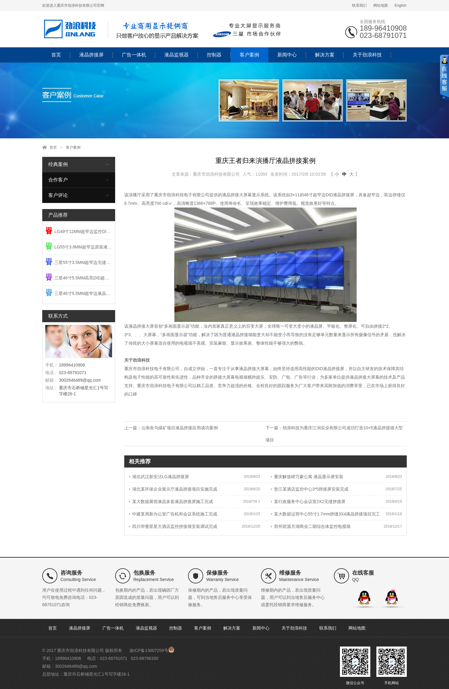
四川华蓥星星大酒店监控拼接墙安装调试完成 (173, 526)
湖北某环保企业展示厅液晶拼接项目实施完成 (173, 489)
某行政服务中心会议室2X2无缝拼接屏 (308, 501)
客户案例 (249, 54)
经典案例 (58, 164)
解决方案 (324, 54)
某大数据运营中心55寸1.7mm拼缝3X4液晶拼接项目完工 (325, 514)
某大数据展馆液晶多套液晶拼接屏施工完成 (171, 501)
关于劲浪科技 (367, 54)
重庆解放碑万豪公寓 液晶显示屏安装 (307, 476)
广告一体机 (134, 54)
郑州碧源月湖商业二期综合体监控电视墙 (311, 526)
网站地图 (380, 5)
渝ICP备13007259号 (148, 650)
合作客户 (58, 179)
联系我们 (359, 5)
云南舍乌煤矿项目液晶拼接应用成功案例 (179, 427)
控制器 (214, 54)
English (400, 5)
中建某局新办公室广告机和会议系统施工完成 (173, 514)
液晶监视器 (176, 54)
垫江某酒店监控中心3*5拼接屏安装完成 (309, 489)
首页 (56, 54)
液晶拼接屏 (91, 54)
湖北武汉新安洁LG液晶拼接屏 (159, 476)
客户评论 (58, 195)
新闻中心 (287, 54)
